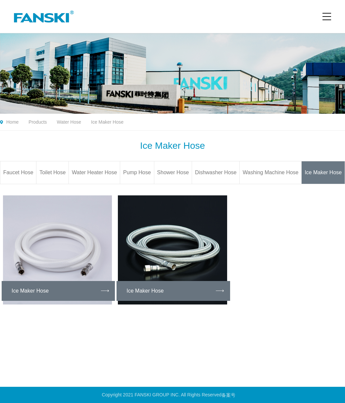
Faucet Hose (18, 172)
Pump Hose (137, 172)
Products (37, 122)
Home (12, 122)
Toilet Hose (52, 172)
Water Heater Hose (94, 172)
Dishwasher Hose (215, 172)
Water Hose (69, 122)
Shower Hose (173, 172)
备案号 (229, 394)
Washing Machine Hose (270, 172)
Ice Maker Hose (107, 122)
